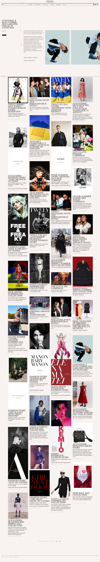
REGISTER (91, 1)
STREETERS (58, 4)
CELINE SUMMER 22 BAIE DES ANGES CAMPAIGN (82, 199)
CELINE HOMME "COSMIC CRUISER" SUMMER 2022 (16, 339)
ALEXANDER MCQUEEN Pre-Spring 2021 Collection (16, 523)
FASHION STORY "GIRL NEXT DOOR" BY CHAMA (40, 499)
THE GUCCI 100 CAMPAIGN (59, 287)
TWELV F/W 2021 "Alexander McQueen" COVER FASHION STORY (39, 238)
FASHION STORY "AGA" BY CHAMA (18, 481)
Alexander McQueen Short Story (82, 446)
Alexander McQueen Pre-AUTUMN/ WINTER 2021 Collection (83, 412)
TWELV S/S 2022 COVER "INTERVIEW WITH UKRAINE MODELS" (61, 108)
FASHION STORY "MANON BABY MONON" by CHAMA (38, 379)
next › (57, 541)
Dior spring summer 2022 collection (15, 294)
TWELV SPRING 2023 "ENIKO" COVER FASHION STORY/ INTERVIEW (17, 108)
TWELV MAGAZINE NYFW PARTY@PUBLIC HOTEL (61, 320)
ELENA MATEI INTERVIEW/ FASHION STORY (60, 388)
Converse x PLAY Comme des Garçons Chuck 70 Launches (82, 367)
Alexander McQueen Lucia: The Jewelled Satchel (39, 195)
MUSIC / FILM (45, 4)
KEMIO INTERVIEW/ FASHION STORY (60, 456)
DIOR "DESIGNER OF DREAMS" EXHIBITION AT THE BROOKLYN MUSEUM (82, 324)
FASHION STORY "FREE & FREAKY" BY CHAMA (17, 249)
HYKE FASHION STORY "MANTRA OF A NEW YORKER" (60, 177)
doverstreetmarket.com (29, 50)
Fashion (4, 30)
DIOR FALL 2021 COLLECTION (81, 494)
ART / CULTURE (37, 4)
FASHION (30, 4)
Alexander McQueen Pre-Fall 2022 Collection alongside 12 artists (81, 107)
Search (3, 4)
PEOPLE (52, 4)
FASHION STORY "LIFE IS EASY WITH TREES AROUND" (17, 413)
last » (60, 541)
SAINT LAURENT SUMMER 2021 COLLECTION (60, 501)
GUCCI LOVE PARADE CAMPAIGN (79, 154)
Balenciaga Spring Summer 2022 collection (82, 290)
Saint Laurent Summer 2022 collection (38, 286)
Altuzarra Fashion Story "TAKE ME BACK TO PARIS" (17, 178)
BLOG (64, 4)
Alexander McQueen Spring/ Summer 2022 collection (61, 262)
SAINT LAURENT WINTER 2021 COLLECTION (38, 428)
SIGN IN (96, 1)
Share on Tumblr (18, 35)
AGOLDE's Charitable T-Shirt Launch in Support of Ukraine (39, 145)
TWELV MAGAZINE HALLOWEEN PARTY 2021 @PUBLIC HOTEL (82, 239)
